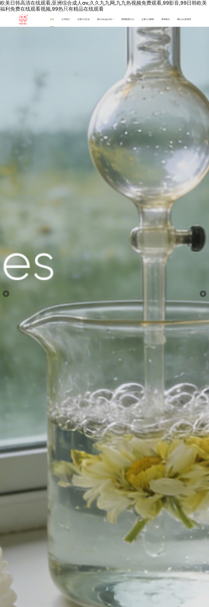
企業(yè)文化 (83, 19)
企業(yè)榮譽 (147, 19)
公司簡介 (65, 19)
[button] (203, 293)
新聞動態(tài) (127, 19)
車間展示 (165, 19)
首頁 (52, 19)
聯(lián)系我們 (184, 19)
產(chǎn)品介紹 (105, 19)
